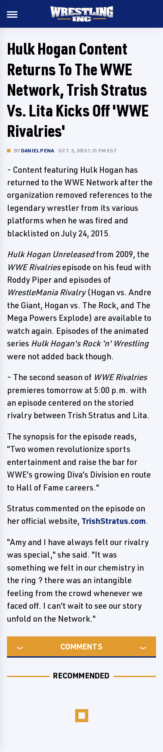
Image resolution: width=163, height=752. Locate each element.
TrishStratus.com (113, 521)
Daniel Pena (37, 150)
